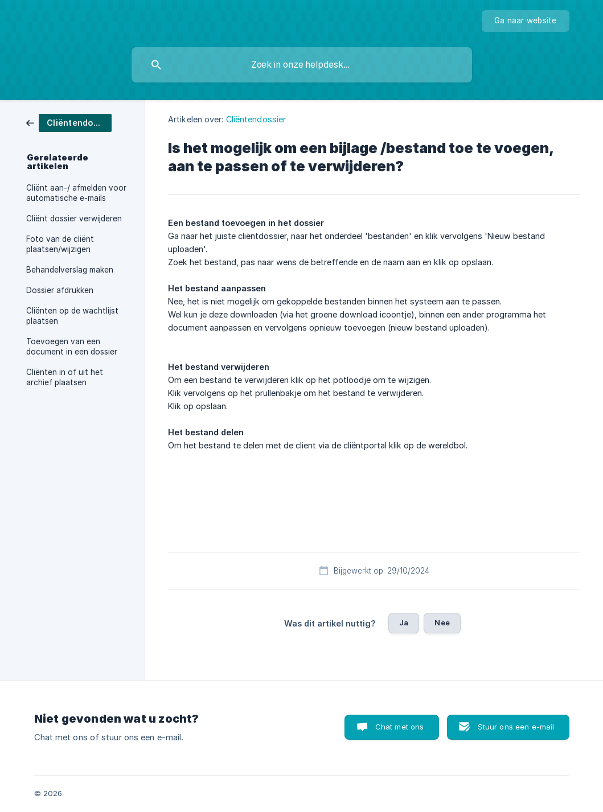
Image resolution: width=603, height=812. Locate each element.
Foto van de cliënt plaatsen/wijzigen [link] (60, 244)
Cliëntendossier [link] (256, 119)
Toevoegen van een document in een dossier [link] (71, 346)
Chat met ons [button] (399, 726)
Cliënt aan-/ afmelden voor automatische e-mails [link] (76, 193)
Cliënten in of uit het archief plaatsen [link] (64, 377)
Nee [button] (441, 622)
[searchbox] (302, 65)
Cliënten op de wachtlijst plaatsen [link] (72, 315)
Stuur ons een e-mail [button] (516, 726)
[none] (525, 21)
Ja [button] (403, 622)
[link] (69, 122)
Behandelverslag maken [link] (69, 269)
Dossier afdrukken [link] (59, 290)
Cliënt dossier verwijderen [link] (74, 218)
